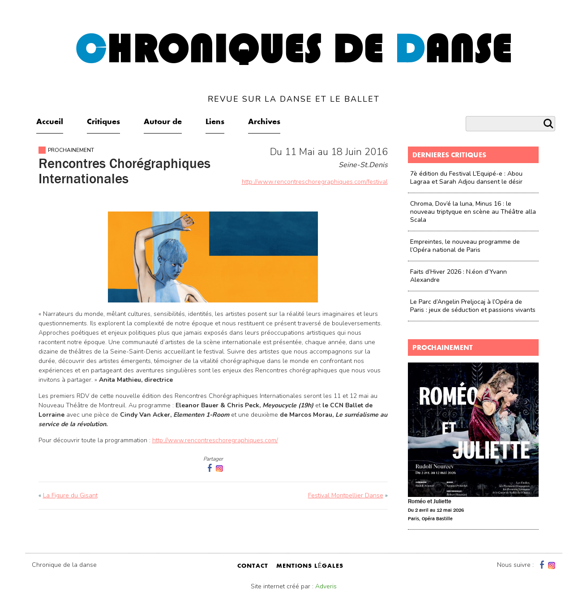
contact (252, 566)
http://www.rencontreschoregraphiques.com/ (215, 440)
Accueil (49, 122)
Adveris (326, 586)
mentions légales (310, 566)
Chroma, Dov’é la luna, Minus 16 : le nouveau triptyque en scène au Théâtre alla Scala (473, 211)
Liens (215, 122)
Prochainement (71, 150)
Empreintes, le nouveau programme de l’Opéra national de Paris (465, 245)
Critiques (103, 122)
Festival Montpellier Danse (345, 495)
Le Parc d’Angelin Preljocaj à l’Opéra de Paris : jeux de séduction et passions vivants (473, 306)
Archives (264, 122)
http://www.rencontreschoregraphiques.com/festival (315, 181)
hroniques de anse (293, 66)
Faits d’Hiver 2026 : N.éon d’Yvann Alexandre (458, 276)
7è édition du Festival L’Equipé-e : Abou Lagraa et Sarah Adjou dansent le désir (466, 177)
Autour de (163, 122)
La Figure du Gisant (70, 495)
